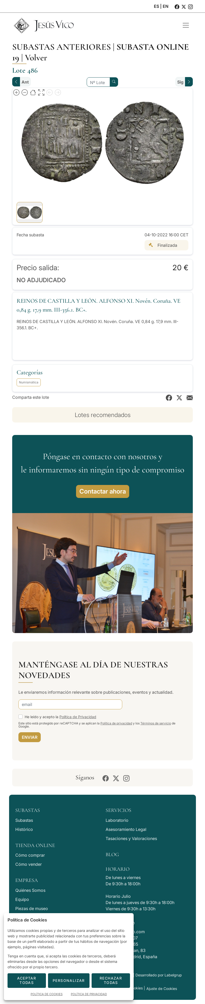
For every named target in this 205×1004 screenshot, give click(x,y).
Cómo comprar (30, 855)
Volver (36, 57)
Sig (180, 82)
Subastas (24, 820)
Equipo (22, 899)
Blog (112, 854)
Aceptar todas (26, 980)
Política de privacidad (116, 723)
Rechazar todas (111, 980)
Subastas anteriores (61, 47)
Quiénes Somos (30, 890)
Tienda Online (35, 845)
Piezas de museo (31, 908)
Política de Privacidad (77, 717)
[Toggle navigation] (186, 25)
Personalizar (69, 980)
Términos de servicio (155, 723)
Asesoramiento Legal (126, 829)
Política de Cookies (47, 994)
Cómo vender (28, 864)
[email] (70, 704)
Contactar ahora (102, 491)
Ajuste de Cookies (161, 988)
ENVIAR (29, 737)
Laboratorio (117, 820)
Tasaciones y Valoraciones (131, 838)
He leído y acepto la (60, 717)
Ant (25, 82)
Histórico (24, 829)
